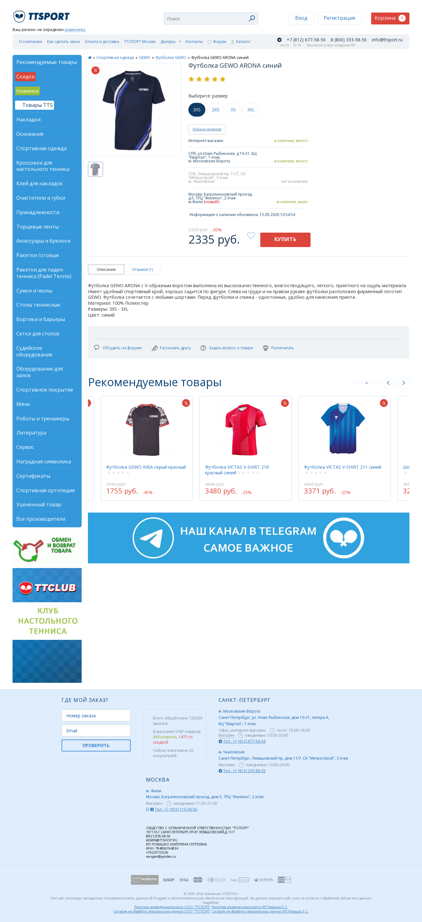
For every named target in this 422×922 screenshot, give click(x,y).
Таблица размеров (206, 129)
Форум (219, 41)
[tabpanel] (152, 448)
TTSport (42, 14)
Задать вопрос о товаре (231, 347)
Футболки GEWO (170, 57)
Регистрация (339, 17)
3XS (197, 110)
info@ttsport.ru (387, 40)
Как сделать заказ (63, 41)
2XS (215, 110)
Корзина (390, 18)
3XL (251, 110)
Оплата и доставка (102, 41)
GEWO (144, 57)
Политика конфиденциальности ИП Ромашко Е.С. (250, 907)
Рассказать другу (175, 347)
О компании (30, 41)
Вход (301, 17)
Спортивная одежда (115, 57)
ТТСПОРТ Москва (139, 41)
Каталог (243, 41)
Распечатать (282, 347)
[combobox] (211, 18)
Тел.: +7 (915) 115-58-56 (176, 809)
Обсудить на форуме (122, 347)
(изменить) (75, 30)
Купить (285, 239)
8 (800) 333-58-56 (349, 40)
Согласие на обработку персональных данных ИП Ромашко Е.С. (260, 911)
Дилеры (168, 41)
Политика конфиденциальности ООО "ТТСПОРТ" (172, 907)
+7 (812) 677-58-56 (306, 40)
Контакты (194, 41)
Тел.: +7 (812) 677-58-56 (244, 741)
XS (233, 110)
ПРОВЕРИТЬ (96, 745)
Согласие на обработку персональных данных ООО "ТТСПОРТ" (162, 911)
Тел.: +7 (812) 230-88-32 (244, 770)
